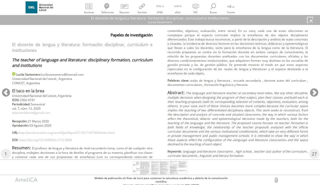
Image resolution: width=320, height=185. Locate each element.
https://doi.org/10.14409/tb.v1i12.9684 (52, 147)
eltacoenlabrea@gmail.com (35, 116)
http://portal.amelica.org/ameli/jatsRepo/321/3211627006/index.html (78, 139)
